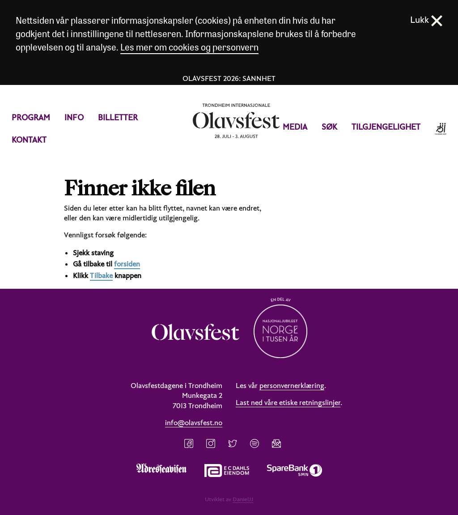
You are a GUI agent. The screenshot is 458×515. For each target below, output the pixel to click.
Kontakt (29, 140)
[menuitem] (30, 117)
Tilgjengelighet (386, 127)
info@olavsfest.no (193, 422)
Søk (329, 127)
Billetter (118, 117)
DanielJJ (243, 498)
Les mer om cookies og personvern (189, 46)
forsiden (127, 263)
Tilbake (101, 275)
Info (74, 117)
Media (295, 127)
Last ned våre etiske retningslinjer (288, 402)
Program (31, 117)
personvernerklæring (291, 385)
